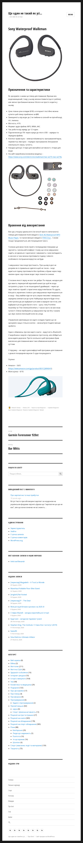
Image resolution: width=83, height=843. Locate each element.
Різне (12, 727)
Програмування (17, 700)
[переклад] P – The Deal (20, 600)
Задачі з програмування (23, 703)
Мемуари (11, 801)
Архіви (10, 817)
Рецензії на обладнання (20, 721)
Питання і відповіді (14, 785)
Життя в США (16, 669)
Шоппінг (16, 742)
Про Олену (15, 694)
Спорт (10, 790)
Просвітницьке (17, 706)
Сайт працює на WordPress (45, 836)
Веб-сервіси (15, 660)
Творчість (14, 748)
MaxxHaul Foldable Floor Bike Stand (25, 588)
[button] (41, 822)
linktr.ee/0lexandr (17, 561)
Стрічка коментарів (18, 537)
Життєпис (14, 666)
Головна (10, 780)
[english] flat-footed (18, 594)
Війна (12, 663)
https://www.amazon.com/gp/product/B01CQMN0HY (30, 368)
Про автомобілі (17, 691)
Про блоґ (11, 806)
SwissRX (13, 631)
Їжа (11, 681)
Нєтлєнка (11, 796)
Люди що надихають (22, 733)
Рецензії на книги (17, 718)
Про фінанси (15, 697)
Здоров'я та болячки (19, 672)
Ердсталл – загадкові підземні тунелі (26, 619)
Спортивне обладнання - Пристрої (36, 410)
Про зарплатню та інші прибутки (24, 495)
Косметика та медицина (20, 684)
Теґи (9, 812)
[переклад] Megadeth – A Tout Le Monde (27, 582)
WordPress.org (16, 540)
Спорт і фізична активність (24, 712)
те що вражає (18, 739)
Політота (16, 736)
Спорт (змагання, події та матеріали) (26, 745)
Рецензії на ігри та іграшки (21, 715)
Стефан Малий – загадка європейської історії (29, 613)
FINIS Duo (46, 238)
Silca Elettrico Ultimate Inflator (22, 637)
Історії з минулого (18, 678)
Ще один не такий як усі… (25, 13)
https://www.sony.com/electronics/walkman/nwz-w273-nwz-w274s (35, 157)
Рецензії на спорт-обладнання (39, 408)
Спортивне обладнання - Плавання (19, 410)
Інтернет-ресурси (17, 675)
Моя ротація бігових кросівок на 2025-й (27, 607)
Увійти (13, 531)
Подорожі (14, 688)
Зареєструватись (17, 528)
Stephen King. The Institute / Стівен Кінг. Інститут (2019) (33, 625)
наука (15, 709)
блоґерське (17, 730)
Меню (70, 14)
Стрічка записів (17, 534)
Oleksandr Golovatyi (16, 408)
